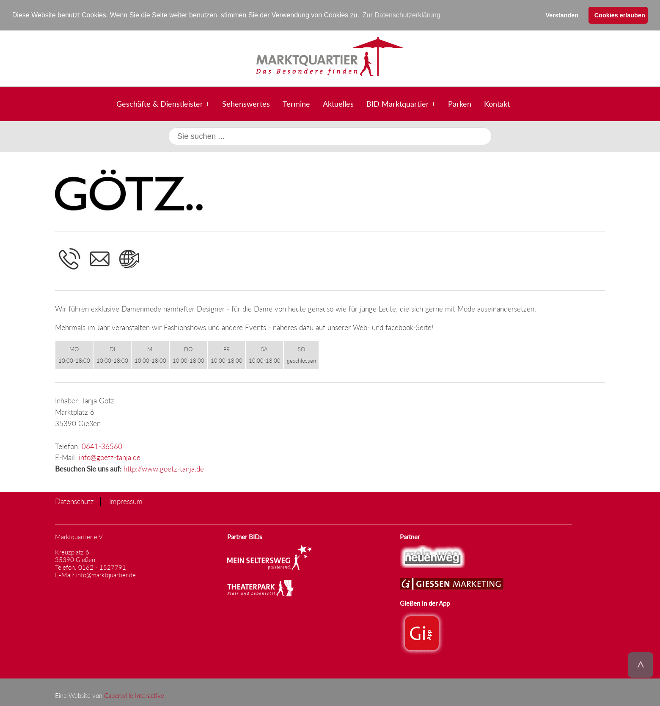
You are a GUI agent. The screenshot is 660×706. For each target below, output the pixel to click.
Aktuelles (338, 103)
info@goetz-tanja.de (109, 457)
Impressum (126, 501)
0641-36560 (102, 445)
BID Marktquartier (397, 103)
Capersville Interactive (134, 695)
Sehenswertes (246, 103)
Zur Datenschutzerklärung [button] (401, 15)
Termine (296, 103)
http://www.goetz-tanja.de (164, 468)
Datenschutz (74, 501)
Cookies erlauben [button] (619, 15)
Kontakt (497, 103)
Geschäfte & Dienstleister (159, 103)
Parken (459, 103)
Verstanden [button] (561, 15)
